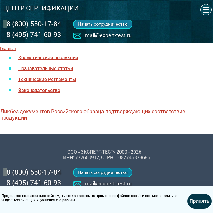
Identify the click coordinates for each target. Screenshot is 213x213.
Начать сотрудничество (103, 24)
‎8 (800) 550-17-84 (33, 24)
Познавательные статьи (45, 68)
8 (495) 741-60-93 (33, 34)
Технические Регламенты (47, 79)
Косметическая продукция (48, 57)
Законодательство (39, 90)
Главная (8, 48)
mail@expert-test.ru (108, 35)
